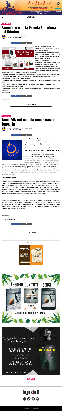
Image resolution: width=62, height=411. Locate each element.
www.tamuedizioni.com (8, 219)
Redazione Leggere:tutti (14, 37)
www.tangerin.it (6, 215)
